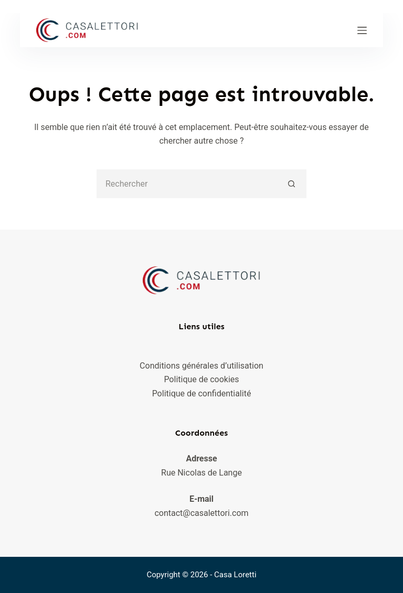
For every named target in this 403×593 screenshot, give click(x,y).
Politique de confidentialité (201, 393)
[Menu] (362, 30)
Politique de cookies (201, 379)
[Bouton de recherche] (292, 183)
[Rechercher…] (187, 183)
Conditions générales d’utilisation (201, 366)
